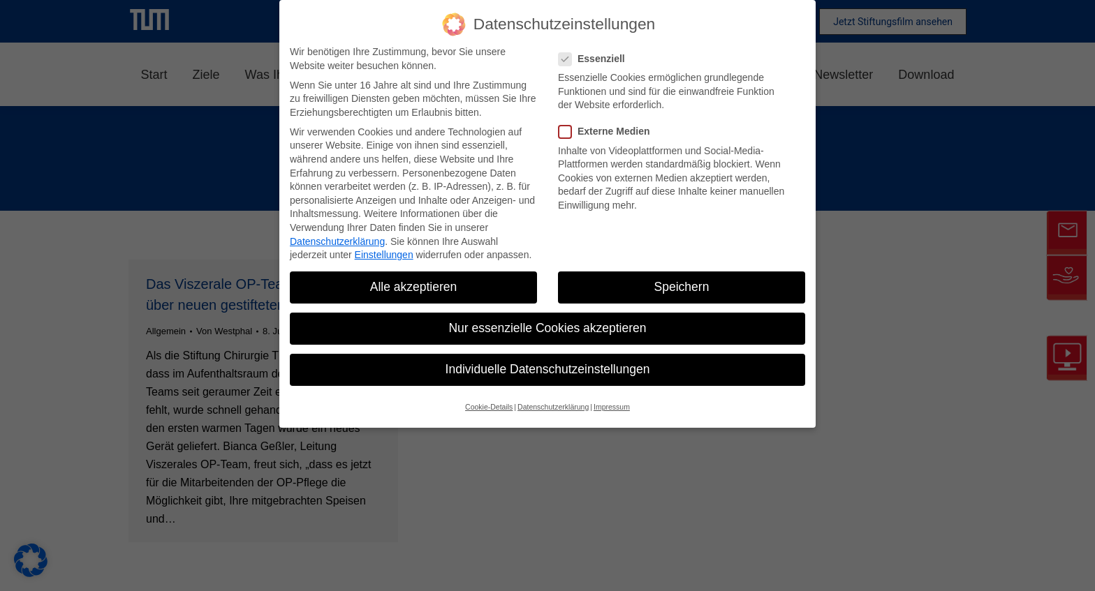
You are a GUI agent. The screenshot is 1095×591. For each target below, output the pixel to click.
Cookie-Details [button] (489, 407)
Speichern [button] (682, 287)
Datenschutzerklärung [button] (553, 407)
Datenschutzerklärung (337, 241)
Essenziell (596, 59)
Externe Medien (608, 131)
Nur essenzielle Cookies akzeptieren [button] (547, 328)
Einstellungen (384, 254)
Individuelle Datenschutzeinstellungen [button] (548, 369)
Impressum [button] (612, 407)
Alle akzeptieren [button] (413, 287)
